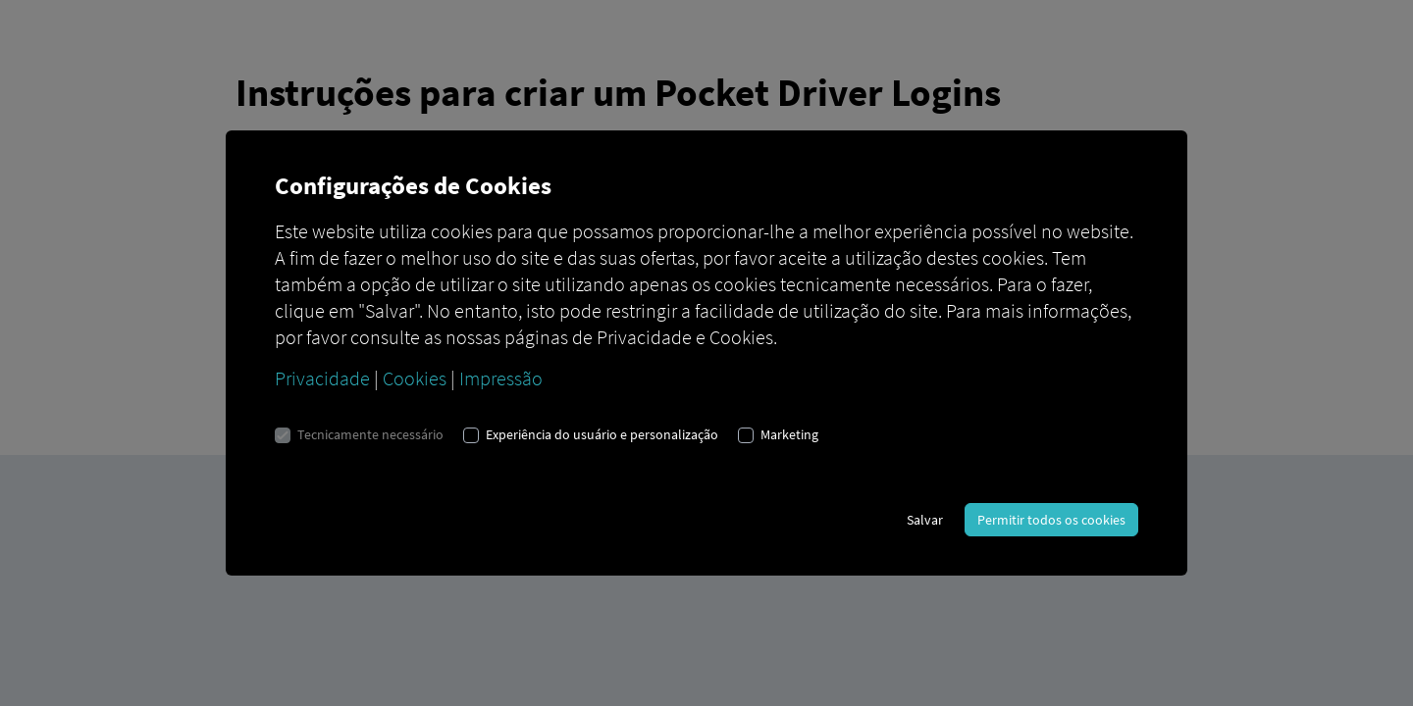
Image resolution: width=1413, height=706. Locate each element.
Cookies (414, 378)
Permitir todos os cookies (1051, 520)
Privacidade (322, 378)
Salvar (925, 520)
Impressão (501, 378)
